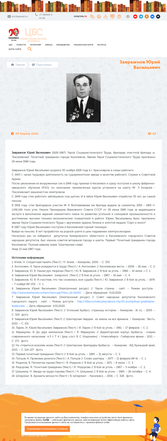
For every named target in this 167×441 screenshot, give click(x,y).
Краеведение (102, 32)
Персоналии (42, 55)
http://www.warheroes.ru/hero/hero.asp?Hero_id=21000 (46, 284)
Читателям (74, 32)
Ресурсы (141, 32)
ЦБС (50, 32)
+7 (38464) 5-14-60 (46, 16)
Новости (60, 32)
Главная (18, 55)
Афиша (88, 32)
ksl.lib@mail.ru (20, 16)
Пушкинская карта (123, 32)
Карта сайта (54, 37)
